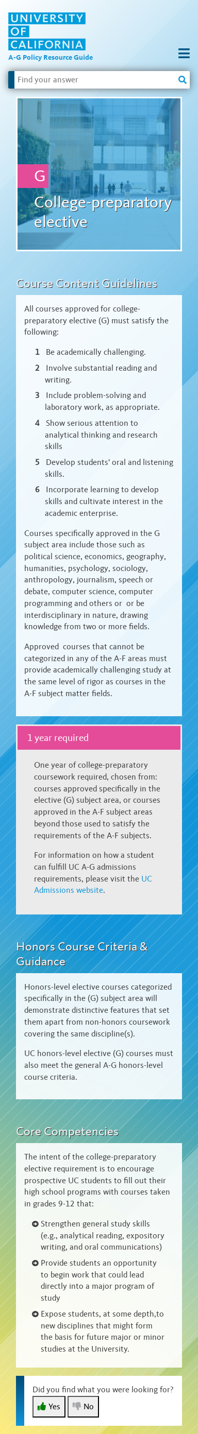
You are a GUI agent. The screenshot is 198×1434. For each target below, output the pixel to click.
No (83, 1406)
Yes (49, 1406)
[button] (184, 54)
